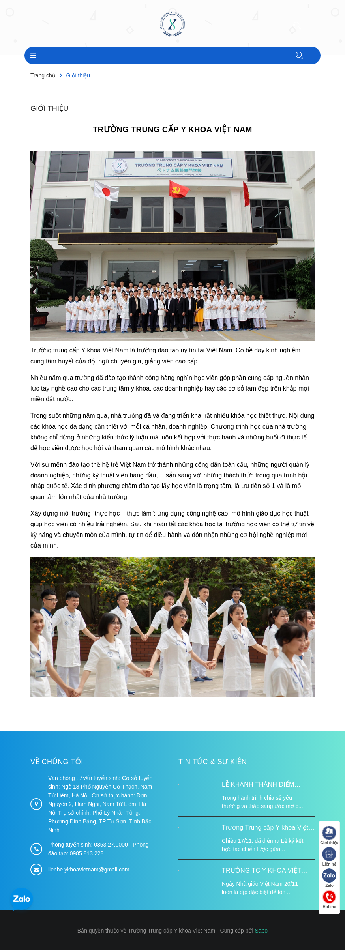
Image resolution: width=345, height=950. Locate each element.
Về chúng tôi (56, 761)
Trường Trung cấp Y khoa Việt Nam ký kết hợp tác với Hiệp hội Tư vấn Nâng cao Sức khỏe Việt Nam (268, 828)
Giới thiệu (49, 108)
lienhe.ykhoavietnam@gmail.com (88, 869)
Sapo (261, 931)
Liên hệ (329, 857)
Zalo (329, 878)
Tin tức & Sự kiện (212, 761)
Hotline (329, 899)
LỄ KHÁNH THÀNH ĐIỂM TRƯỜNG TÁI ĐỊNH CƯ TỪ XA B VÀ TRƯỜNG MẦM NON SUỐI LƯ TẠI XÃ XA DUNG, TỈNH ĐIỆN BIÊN (266, 785)
